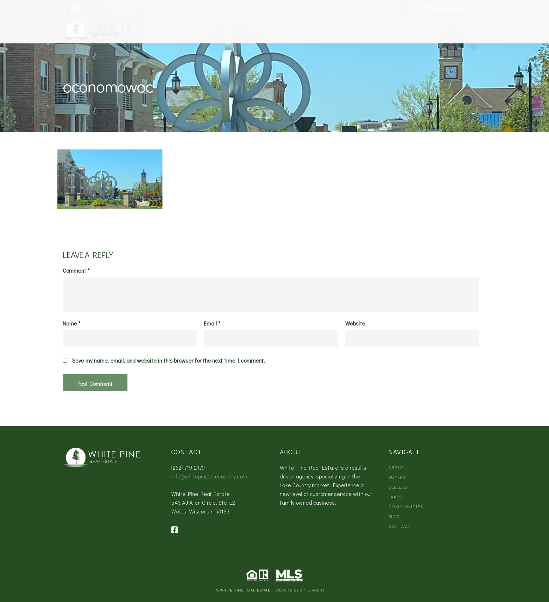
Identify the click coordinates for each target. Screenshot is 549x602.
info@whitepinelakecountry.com (209, 476)
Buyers (296, 30)
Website (355, 323)
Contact (474, 30)
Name (72, 323)
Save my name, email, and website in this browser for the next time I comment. (168, 360)
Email (212, 323)
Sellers (332, 30)
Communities (404, 30)
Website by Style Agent (300, 590)
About (261, 30)
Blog (445, 30)
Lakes (367, 30)
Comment (76, 270)
